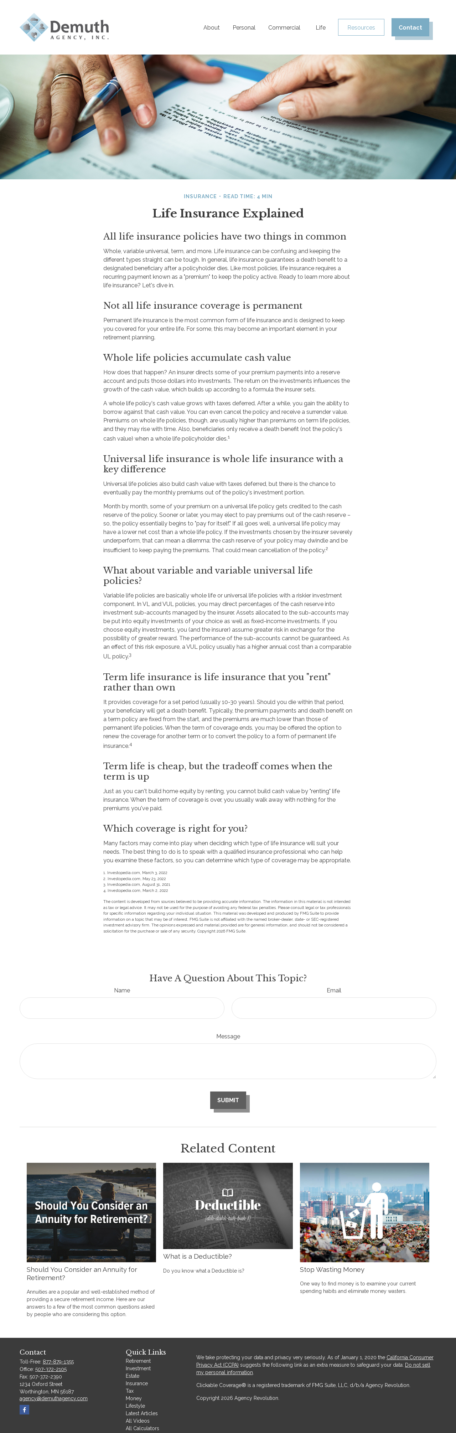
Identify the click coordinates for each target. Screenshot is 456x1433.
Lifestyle (135, 1406)
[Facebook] (24, 1409)
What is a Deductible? (197, 1256)
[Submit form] (228, 1100)
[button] (212, 27)
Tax (130, 1391)
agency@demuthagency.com (54, 1398)
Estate (132, 1376)
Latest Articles (142, 1413)
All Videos (138, 1421)
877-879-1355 (58, 1362)
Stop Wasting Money (332, 1269)
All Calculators (142, 1428)
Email (334, 990)
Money (134, 1398)
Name (122, 990)
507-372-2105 (51, 1369)
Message (228, 1036)
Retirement (138, 1361)
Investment (138, 1368)
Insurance (137, 1383)
